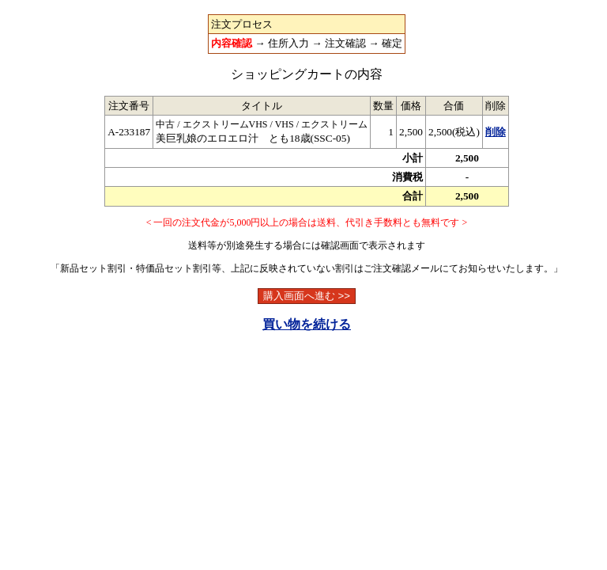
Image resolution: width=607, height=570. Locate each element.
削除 (495, 132)
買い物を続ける (306, 324)
